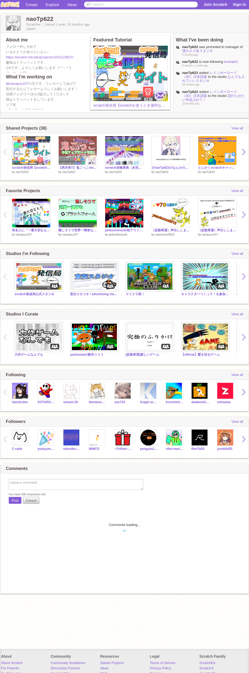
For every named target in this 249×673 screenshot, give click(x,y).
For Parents (10, 668)
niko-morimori (174, 449)
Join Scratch (215, 4)
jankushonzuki (118, 234)
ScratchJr (206, 668)
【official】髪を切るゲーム (200, 354)
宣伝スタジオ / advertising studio (94, 294)
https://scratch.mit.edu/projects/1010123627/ (39, 57)
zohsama (223, 402)
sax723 (119, 402)
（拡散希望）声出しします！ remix (217, 230)
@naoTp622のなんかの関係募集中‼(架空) (170, 168)
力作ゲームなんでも (29, 354)
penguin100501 (149, 449)
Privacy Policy (160, 668)
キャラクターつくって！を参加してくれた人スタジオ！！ (205, 294)
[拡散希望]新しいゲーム (142, 354)
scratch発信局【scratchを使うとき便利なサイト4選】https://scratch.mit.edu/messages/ (165, 105)
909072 (94, 449)
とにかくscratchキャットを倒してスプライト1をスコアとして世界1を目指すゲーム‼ (217, 168)
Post (15, 500)
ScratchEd (207, 663)
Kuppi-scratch (149, 402)
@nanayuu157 (17, 84)
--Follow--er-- (123, 449)
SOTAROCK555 (46, 402)
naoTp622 (190, 73)
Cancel (31, 500)
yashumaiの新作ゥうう (87, 354)
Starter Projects (112, 663)
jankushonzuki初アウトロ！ (124, 230)
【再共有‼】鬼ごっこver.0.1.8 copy (77, 168)
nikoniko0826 (72, 449)
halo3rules (20, 402)
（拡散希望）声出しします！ (170, 230)
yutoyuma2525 (46, 449)
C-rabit (17, 449)
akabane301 (200, 402)
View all (237, 128)
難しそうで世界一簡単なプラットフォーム (77, 230)
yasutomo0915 (164, 234)
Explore (52, 4)
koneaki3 (231, 62)
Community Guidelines (67, 663)
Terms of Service (163, 663)
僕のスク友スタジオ (197, 51)
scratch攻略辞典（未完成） (124, 168)
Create (32, 4)
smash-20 (70, 402)
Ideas (72, 4)
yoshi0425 (224, 449)
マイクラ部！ (135, 294)
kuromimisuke (174, 402)
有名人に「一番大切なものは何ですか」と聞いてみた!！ (31, 230)
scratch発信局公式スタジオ (34, 294)
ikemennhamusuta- (98, 402)
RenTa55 (197, 449)
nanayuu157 (24, 234)
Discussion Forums (65, 668)
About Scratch (12, 663)
